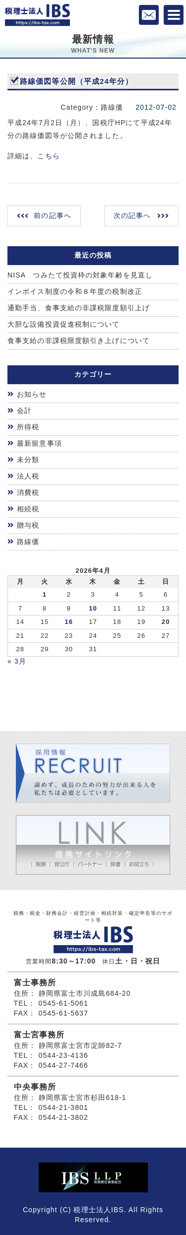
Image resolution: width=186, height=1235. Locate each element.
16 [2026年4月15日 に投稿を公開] (68, 621)
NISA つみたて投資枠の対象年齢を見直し (80, 275)
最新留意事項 (39, 443)
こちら (48, 156)
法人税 (28, 476)
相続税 (28, 509)
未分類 (28, 460)
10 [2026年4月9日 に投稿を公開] (93, 608)
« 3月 (16, 661)
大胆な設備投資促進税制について (63, 324)
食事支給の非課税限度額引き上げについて (78, 340)
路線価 (28, 542)
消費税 (28, 492)
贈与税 (28, 525)
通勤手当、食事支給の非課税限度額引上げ (78, 308)
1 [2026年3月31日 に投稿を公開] (45, 594)
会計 (24, 410)
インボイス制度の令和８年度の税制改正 (74, 291)
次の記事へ (132, 215)
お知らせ (32, 394)
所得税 (28, 427)
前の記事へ (52, 215)
